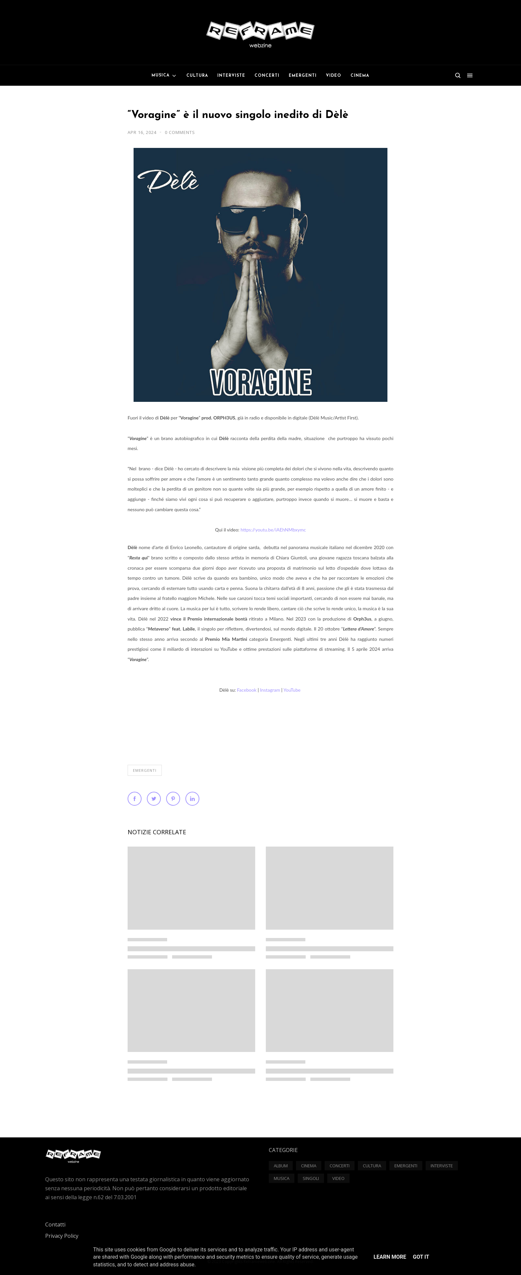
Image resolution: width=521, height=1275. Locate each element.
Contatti (55, 1224)
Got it (421, 1257)
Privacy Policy (61, 1235)
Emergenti (144, 770)
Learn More (389, 1257)
